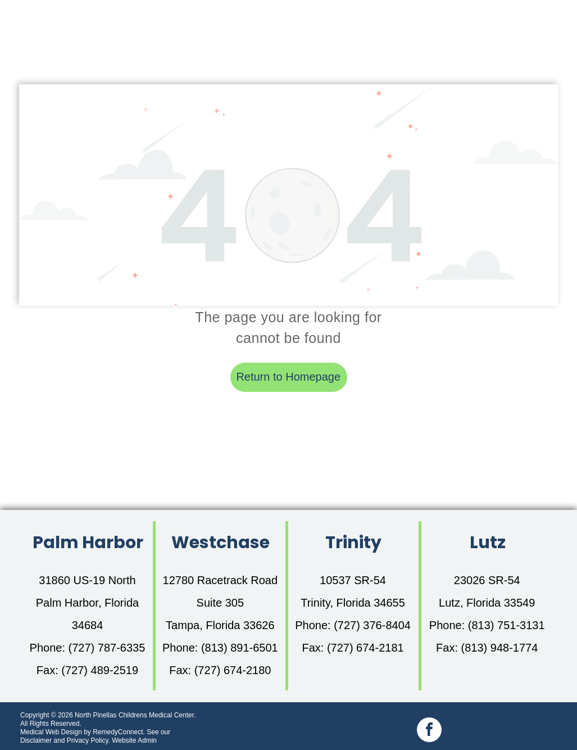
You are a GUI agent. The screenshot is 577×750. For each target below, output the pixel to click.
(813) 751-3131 (506, 625)
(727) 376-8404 (372, 625)
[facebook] (429, 731)
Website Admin (134, 740)
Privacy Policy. (88, 740)
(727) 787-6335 (107, 647)
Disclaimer (36, 740)
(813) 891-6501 (239, 647)
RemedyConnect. (119, 732)
